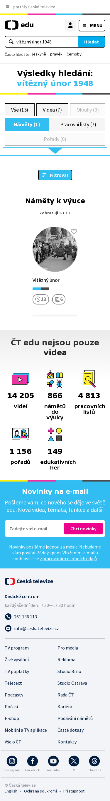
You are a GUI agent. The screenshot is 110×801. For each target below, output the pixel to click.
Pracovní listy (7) (78, 124)
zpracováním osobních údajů (68, 558)
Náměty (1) (27, 124)
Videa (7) (52, 109)
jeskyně (39, 54)
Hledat (91, 42)
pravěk (56, 54)
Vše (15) (19, 109)
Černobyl (74, 54)
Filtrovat (59, 175)
